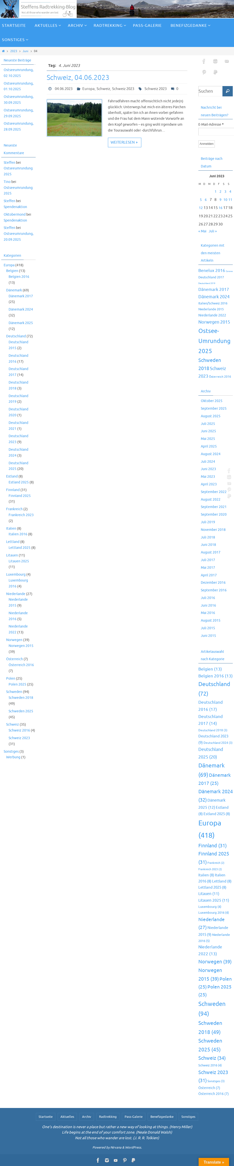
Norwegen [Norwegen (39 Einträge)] (215, 961)
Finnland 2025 (20, 496)
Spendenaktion (15, 207)
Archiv (86, 1117)
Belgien (12, 271)
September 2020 (214, 514)
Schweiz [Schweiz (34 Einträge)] (212, 1058)
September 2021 (214, 507)
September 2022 (214, 492)
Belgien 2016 (19, 277)
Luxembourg (16, 574)
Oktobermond (15, 214)
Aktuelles (67, 1117)
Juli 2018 (208, 537)
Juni (25, 51)
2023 (13, 51)
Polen (10, 678)
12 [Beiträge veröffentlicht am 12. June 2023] (201, 208)
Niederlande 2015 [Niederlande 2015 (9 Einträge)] (211, 309)
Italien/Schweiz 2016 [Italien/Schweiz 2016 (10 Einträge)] (212, 303)
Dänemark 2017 (21, 296)
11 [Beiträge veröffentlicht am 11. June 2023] (230, 200)
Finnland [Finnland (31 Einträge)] (212, 846)
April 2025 (209, 446)
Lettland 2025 (19, 548)
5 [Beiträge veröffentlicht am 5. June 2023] (201, 200)
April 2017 (209, 575)
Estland (12, 476)
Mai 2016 (208, 613)
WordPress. (133, 1147)
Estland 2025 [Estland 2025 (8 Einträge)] (217, 814)
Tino (7, 182)
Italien (11, 528)
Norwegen (14, 640)
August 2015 (210, 620)
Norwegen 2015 (21, 646)
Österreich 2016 (21, 665)
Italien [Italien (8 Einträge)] (206, 875)
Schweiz (103, 89)
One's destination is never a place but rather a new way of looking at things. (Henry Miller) (117, 1127)
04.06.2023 (64, 89)
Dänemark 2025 (21, 323)
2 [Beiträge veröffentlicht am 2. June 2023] (220, 192)
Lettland (12, 542)
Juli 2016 (208, 598)
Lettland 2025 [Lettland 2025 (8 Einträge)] (212, 887)
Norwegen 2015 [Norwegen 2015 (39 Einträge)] (214, 322)
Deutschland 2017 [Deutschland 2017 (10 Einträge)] (211, 277)
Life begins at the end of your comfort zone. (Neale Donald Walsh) (117, 1132)
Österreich (14, 659)
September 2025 (214, 408)
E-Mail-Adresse (211, 124)
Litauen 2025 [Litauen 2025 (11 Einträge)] (213, 900)
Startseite (46, 1117)
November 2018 (213, 530)
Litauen (12, 555)
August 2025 (210, 416)
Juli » (213, 231)
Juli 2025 (208, 424)
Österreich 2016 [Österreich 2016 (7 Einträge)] (220, 377)
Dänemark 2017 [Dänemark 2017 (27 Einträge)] (213, 289)
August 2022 (210, 499)
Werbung (13, 757)
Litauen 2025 (19, 561)
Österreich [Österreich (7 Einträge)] (209, 1088)
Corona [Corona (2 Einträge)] (229, 271)
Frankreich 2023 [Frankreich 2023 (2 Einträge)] (210, 869)
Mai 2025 (208, 439)
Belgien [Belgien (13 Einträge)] (210, 669)
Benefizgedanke (162, 1117)
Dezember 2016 (213, 583)
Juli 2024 (208, 462)
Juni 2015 (208, 636)
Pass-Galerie (134, 1117)
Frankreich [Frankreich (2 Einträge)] (215, 863)
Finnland (13, 490)
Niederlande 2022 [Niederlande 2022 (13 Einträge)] (212, 315)
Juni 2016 (208, 605)
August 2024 (210, 454)
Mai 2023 (208, 477)
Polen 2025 (17, 684)
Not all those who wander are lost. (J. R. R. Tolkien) (117, 1138)
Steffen (9, 163)
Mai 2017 (208, 568)
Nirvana (115, 1147)
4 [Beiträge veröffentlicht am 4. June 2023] (230, 192)
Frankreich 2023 (21, 515)
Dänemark (14, 290)
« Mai (202, 231)
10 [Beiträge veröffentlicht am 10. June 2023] (225, 200)
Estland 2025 (19, 482)
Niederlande (15, 594)
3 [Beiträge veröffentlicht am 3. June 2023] (225, 192)
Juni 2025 (208, 431)
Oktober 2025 (211, 401)
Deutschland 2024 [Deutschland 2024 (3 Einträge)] (218, 743)
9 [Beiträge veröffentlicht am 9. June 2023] (220, 200)
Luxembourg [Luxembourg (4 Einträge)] (209, 907)
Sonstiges (11, 751)
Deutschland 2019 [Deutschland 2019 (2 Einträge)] (206, 283)
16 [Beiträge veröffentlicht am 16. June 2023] (220, 208)
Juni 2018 (208, 545)
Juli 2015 (208, 628)
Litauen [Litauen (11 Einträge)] (208, 893)
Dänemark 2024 (21, 309)
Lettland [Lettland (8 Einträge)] (222, 881)
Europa (88, 89)
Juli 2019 (208, 522)
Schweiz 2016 (19, 730)
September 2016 (214, 590)
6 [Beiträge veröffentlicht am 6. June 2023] (206, 200)
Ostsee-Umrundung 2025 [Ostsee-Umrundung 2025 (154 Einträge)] (214, 341)
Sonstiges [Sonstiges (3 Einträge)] (216, 1081)
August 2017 (210, 552)
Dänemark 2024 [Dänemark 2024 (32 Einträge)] (214, 296)
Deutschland (16, 336)
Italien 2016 (18, 534)
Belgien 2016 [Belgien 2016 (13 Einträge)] (215, 676)
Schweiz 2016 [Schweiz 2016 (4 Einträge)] (210, 1065)
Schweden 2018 (21, 698)
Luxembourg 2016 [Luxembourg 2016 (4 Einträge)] (213, 913)
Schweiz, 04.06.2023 (78, 77)
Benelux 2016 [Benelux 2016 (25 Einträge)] (211, 270)
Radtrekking (108, 1117)
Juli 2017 (208, 560)
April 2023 (209, 484)
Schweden (14, 692)
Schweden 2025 (21, 711)
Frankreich (14, 509)
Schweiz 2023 (123, 89)
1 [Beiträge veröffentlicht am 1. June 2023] (216, 192)
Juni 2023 (208, 469)
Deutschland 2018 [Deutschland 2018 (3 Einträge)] (212, 730)
